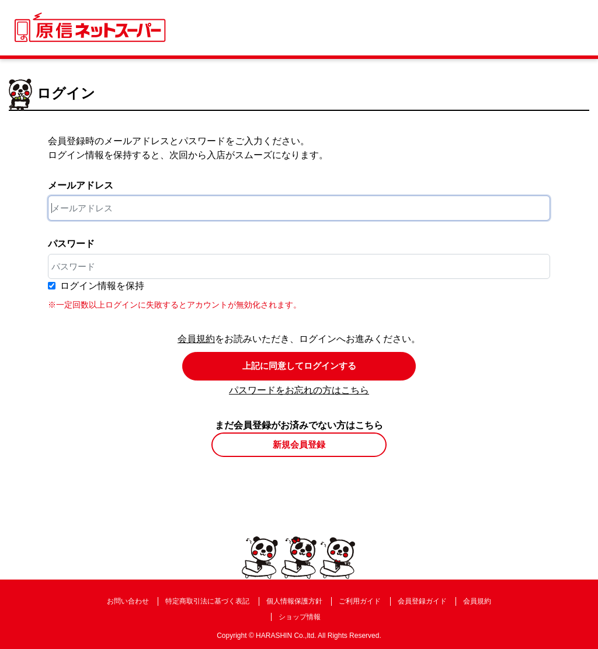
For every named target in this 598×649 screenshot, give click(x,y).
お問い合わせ (128, 601)
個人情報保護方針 (294, 601)
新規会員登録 (299, 444)
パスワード (71, 244)
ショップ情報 (300, 617)
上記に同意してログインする (299, 366)
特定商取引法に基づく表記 (207, 601)
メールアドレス (80, 185)
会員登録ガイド (422, 601)
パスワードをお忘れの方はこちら (299, 390)
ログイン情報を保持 (102, 286)
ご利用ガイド (360, 601)
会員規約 (196, 339)
